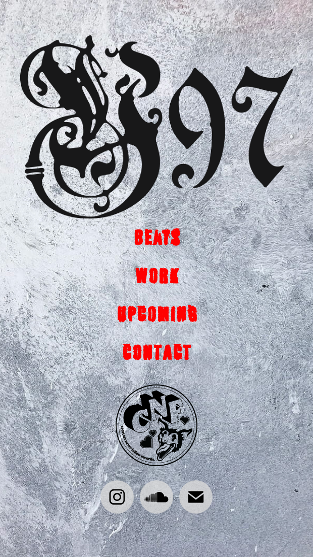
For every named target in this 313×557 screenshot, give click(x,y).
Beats (156, 237)
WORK (156, 276)
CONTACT (156, 352)
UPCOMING (156, 314)
